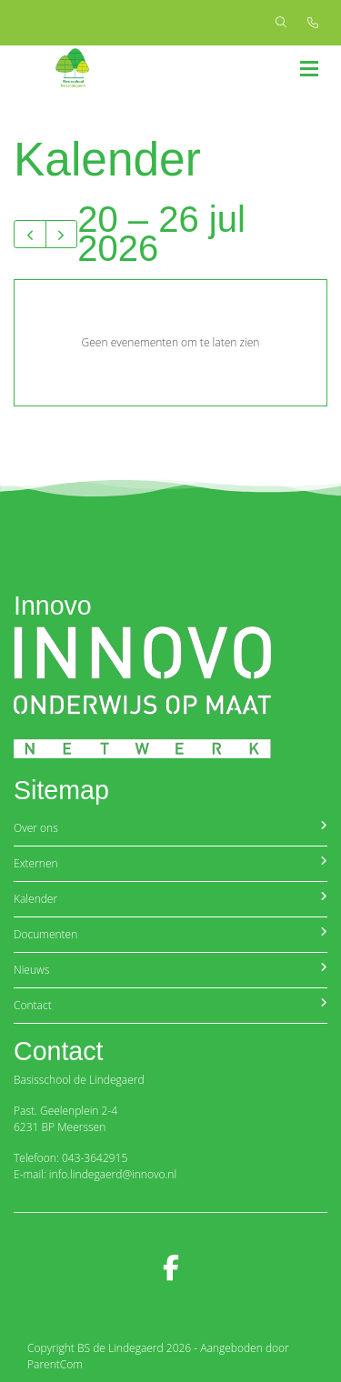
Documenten (170, 934)
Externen (170, 863)
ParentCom (55, 1364)
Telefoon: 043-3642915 (70, 1158)
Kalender (170, 898)
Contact (170, 1005)
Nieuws (170, 969)
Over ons (170, 828)
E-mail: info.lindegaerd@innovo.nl (95, 1174)
